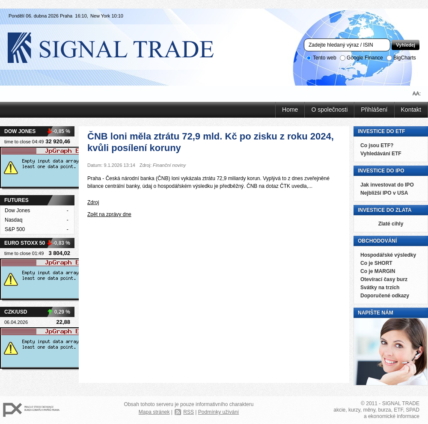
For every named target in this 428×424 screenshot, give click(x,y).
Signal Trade (117, 47)
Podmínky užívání (218, 412)
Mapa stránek (154, 412)
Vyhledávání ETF (380, 154)
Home (290, 109)
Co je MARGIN (377, 271)
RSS (188, 412)
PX (31, 410)
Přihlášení (374, 109)
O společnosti (329, 109)
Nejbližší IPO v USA (384, 193)
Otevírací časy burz (383, 279)
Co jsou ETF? (376, 145)
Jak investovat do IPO (387, 185)
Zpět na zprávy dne (109, 214)
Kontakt (411, 109)
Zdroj (93, 202)
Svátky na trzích (379, 288)
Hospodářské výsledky (388, 255)
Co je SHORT (376, 263)
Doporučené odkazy (384, 296)
